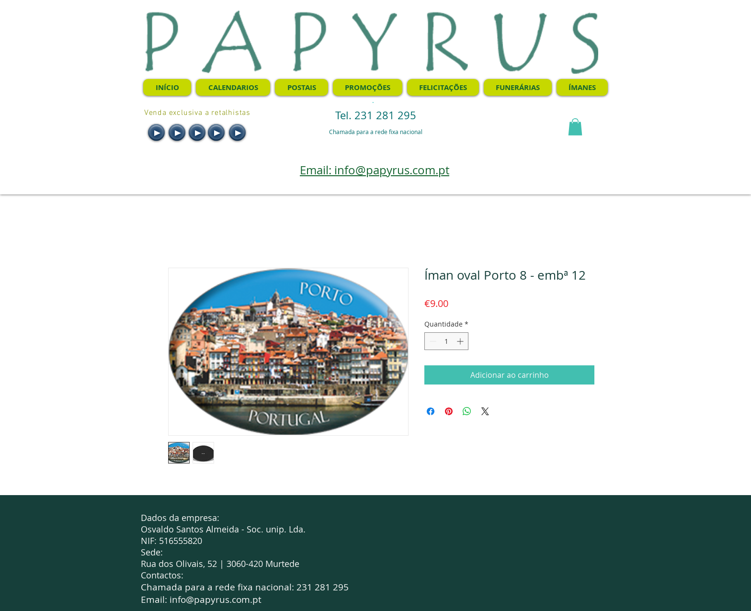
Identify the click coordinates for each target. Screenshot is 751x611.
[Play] (156, 132)
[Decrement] (432, 341)
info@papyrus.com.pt (216, 599)
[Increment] (461, 341)
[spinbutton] (446, 341)
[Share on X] (485, 411)
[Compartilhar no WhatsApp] (467, 411)
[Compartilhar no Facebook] (430, 411)
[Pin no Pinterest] (449, 411)
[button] (575, 127)
